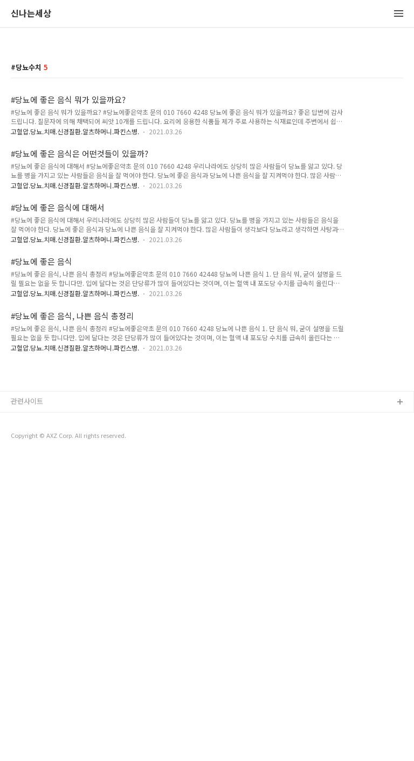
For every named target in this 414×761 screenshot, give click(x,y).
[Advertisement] (207, 444)
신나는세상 (31, 13)
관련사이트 (27, 552)
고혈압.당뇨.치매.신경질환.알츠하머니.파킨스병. (75, 131)
